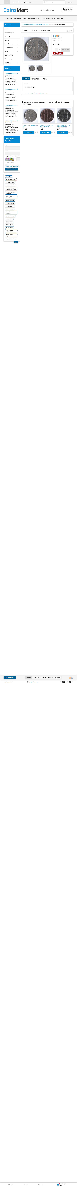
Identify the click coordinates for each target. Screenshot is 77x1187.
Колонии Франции (10, 238)
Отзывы (45, 78)
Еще (16, 242)
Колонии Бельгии (10, 216)
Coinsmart (7, 682)
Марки (12, 51)
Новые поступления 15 (11, 89)
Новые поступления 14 (11, 105)
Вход (70, 2)
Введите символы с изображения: (13, 156)
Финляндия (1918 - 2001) (42, 24)
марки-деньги (9, 227)
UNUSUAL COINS (9, 55)
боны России (9, 219)
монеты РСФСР (9, 209)
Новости (13, 2)
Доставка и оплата (34, 18)
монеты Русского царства (10, 235)
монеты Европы (10, 200)
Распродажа (8, 36)
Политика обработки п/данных (26, 2)
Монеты (12, 40)
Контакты (60, 18)
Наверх (71, 1179)
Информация (9, 677)
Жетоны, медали (12, 59)
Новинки (7, 29)
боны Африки (9, 224)
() (10, 1185)
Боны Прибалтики (10, 185)
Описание (26, 78)
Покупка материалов (48, 18)
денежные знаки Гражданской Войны (11, 188)
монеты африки (10, 206)
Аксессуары (12, 63)
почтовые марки (10, 203)
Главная (7, 2)
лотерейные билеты (10, 179)
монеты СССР (9, 221)
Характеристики (36, 78)
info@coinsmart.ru (32, 682)
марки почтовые (10, 182)
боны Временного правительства (10, 231)
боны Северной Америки (9, 212)
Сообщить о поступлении (58, 53)
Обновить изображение (10, 162)
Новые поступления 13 (11, 121)
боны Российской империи (10, 197)
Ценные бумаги (12, 48)
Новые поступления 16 (11, 73)
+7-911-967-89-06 (47, 10)
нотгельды (8, 176)
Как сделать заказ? (20, 18)
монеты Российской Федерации (10, 193)
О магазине (8, 18)
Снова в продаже (9, 32)
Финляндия (32, 24)
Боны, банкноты (12, 44)
